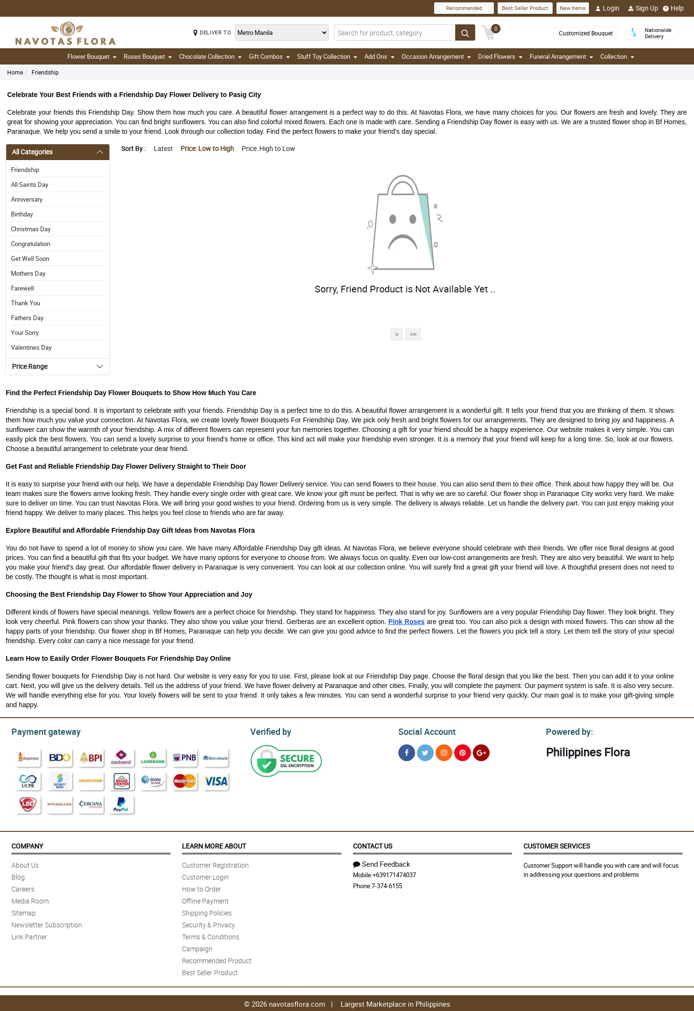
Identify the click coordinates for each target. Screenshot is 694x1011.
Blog (18, 875)
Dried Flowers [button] (500, 56)
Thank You (25, 303)
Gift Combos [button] (269, 56)
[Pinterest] (462, 751)
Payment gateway (41, 730)
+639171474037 (394, 873)
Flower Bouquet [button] (92, 56)
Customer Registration (215, 863)
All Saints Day (29, 184)
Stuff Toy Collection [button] (327, 56)
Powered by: (567, 730)
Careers (22, 887)
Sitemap (23, 911)
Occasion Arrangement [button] (436, 56)
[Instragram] (444, 751)
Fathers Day (27, 317)
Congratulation (30, 243)
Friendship (45, 72)
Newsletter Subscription (46, 923)
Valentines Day (31, 347)
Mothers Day (28, 273)
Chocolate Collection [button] (210, 56)
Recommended (464, 7)
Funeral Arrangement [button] (561, 56)
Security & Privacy (208, 923)
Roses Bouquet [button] (148, 56)
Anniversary (27, 199)
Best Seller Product (525, 7)
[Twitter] (425, 751)
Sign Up (643, 8)
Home (15, 72)
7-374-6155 (387, 884)
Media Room (30, 899)
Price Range (29, 366)
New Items (573, 7)
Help (673, 8)
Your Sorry (25, 332)
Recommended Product (217, 959)
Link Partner (29, 935)
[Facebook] (406, 751)
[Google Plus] (481, 751)
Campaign (197, 947)
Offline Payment (205, 899)
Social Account (424, 730)
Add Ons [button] (379, 56)
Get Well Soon (30, 258)
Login (607, 8)
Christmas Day (31, 229)
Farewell (22, 288)
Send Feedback (381, 862)
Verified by (269, 730)
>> (413, 334)
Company (27, 844)
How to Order (201, 887)
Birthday (22, 214)
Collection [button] (617, 56)
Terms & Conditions (210, 935)
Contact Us (372, 844)
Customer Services (556, 844)
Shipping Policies (207, 911)
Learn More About (214, 844)
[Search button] (465, 32)
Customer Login (205, 875)
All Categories (32, 151)
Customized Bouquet (586, 33)
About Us (25, 863)
